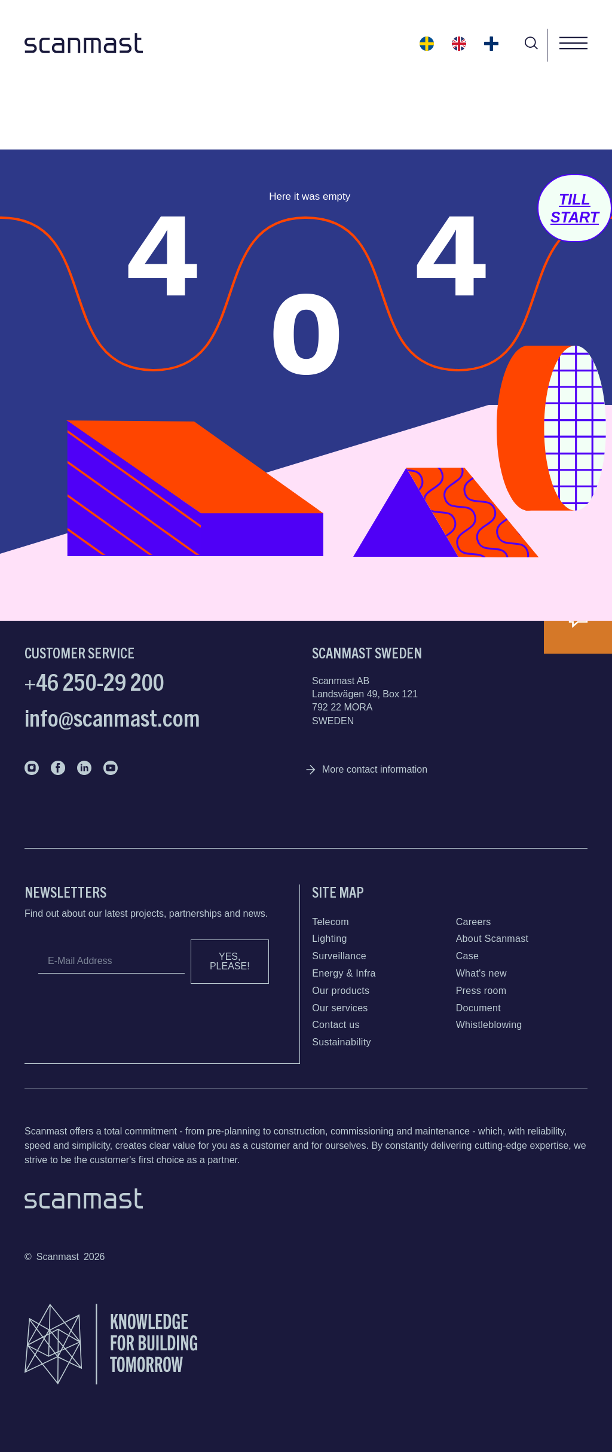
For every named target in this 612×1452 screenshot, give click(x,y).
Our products (340, 991)
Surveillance (339, 956)
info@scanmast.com (112, 716)
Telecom (330, 922)
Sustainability (341, 1042)
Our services (340, 1008)
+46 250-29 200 (94, 681)
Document (478, 1008)
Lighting (329, 939)
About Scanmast (492, 939)
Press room (481, 991)
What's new (481, 973)
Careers (473, 922)
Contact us (335, 1025)
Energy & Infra (343, 973)
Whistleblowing (489, 1025)
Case (467, 956)
